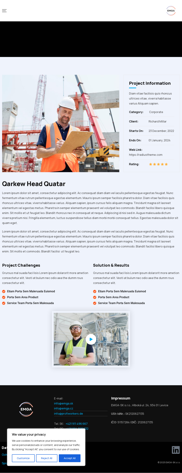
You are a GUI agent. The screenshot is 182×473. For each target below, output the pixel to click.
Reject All (46, 458)
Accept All (70, 458)
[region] (46, 447)
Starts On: (136, 131)
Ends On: (135, 140)
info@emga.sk (63, 403)
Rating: (134, 164)
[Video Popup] (91, 339)
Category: (136, 112)
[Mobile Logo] (171, 11)
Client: (133, 121)
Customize (23, 458)
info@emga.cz (63, 408)
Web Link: (136, 150)
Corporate (156, 112)
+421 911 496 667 (77, 424)
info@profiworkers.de (68, 413)
